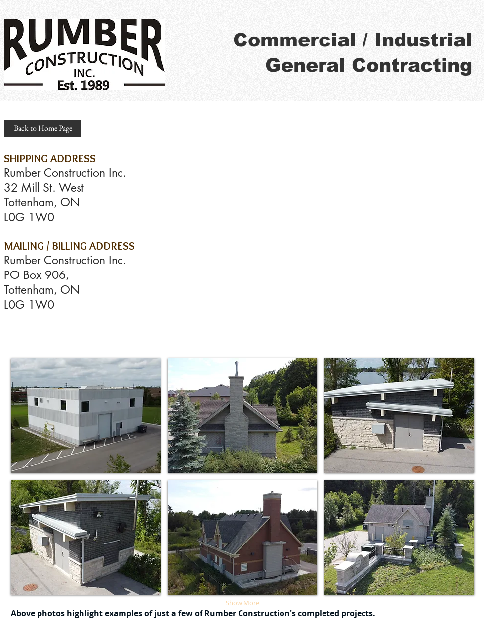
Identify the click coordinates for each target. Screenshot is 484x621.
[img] (86, 415)
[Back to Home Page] (42, 128)
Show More (242, 602)
